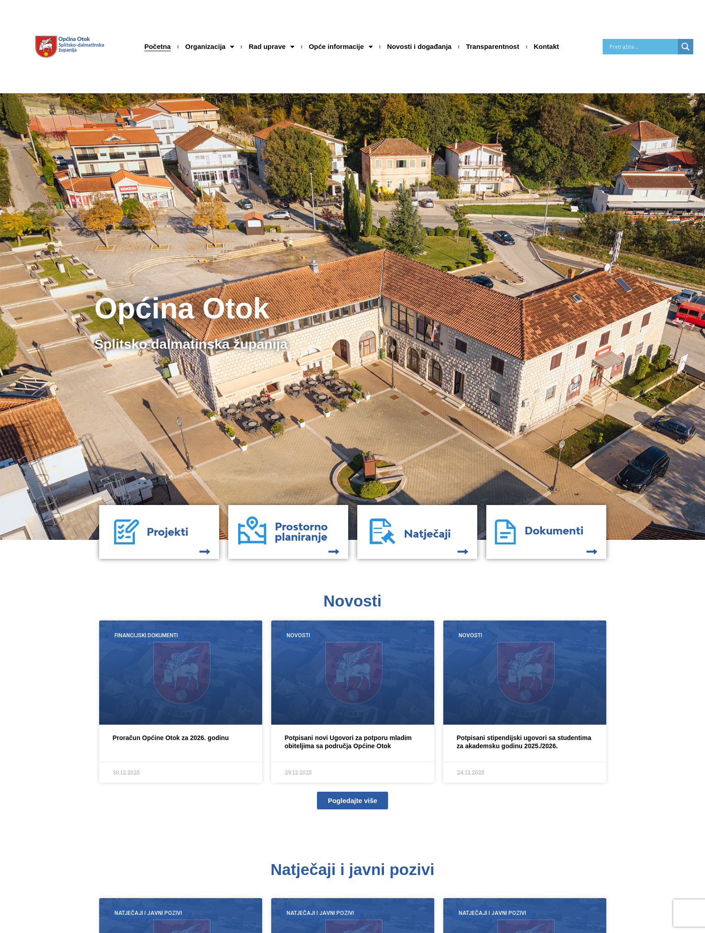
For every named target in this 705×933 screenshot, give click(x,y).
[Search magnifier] (685, 46)
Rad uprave (271, 46)
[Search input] (642, 46)
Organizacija (209, 46)
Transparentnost (492, 46)
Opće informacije (341, 46)
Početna (157, 46)
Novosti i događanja (419, 46)
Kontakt (546, 46)
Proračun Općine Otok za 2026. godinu (171, 737)
